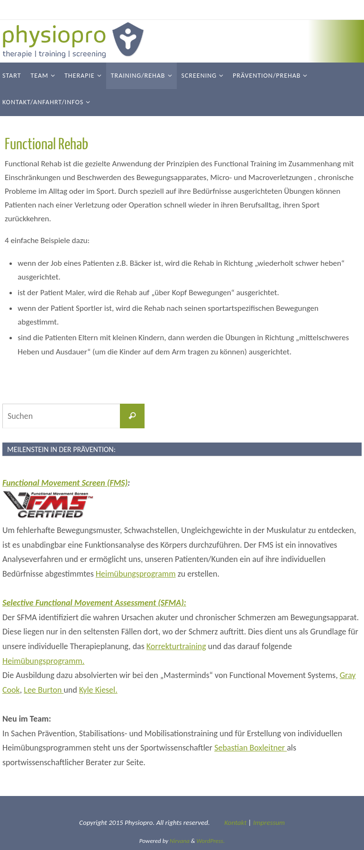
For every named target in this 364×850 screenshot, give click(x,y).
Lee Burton (44, 690)
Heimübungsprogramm (136, 574)
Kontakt (235, 822)
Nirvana (180, 840)
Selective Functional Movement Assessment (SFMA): (94, 602)
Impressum (269, 822)
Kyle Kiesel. (98, 690)
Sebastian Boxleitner (250, 747)
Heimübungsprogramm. (43, 661)
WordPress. (211, 840)
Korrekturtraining (176, 646)
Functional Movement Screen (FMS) (64, 483)
